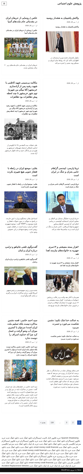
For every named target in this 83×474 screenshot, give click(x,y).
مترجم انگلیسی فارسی (71, 446)
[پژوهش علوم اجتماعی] (69, 4)
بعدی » (42, 424)
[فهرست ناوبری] (4, 3)
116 (52, 424)
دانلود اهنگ (57, 446)
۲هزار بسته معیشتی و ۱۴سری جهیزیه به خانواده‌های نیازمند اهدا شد (62, 251)
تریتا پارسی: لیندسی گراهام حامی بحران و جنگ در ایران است (65, 172)
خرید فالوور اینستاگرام (29, 443)
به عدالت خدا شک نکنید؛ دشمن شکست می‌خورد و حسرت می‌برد (63, 325)
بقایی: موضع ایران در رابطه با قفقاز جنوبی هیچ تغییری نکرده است (22, 172)
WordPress (65, 472)
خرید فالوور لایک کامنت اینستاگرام (47, 440)
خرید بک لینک (33, 446)
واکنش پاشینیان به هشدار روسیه (62, 18)
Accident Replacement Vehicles (15, 467)
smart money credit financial (46, 449)
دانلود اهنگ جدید (26, 440)
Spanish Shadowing (69, 440)
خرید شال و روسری (65, 458)
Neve (79, 472)
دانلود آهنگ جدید (21, 464)
